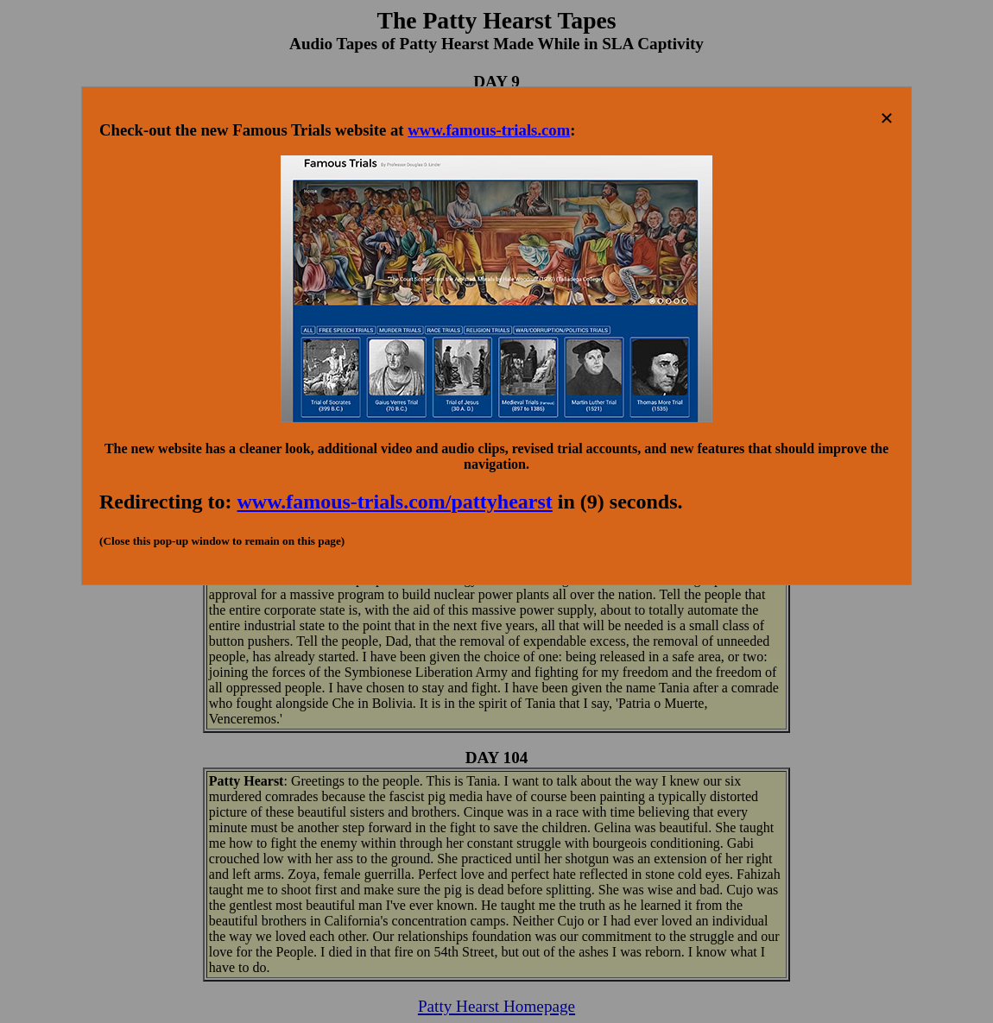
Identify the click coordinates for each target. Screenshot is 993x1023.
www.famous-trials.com (489, 130)
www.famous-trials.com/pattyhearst (395, 501)
